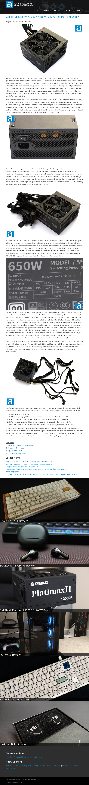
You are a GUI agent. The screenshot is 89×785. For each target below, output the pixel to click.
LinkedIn (28, 757)
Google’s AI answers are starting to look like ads (22, 467)
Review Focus (67, 765)
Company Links (25, 765)
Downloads (57, 765)
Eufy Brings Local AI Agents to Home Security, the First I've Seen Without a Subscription (36, 469)
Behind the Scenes (12, 765)
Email (40, 757)
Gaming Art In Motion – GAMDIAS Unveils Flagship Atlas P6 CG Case (29, 461)
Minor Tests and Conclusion (17, 453)
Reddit (34, 757)
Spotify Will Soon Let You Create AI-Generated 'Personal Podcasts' (29, 464)
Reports (57, 10)
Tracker (78, 10)
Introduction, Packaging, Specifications (21, 445)
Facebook (17, 757)
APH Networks (23, 3)
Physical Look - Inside (15, 450)
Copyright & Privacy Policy (42, 765)
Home (36, 10)
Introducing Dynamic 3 (14, 472)
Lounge (67, 10)
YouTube (9, 757)
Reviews (46, 10)
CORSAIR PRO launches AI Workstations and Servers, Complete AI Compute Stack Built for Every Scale (41, 474)
